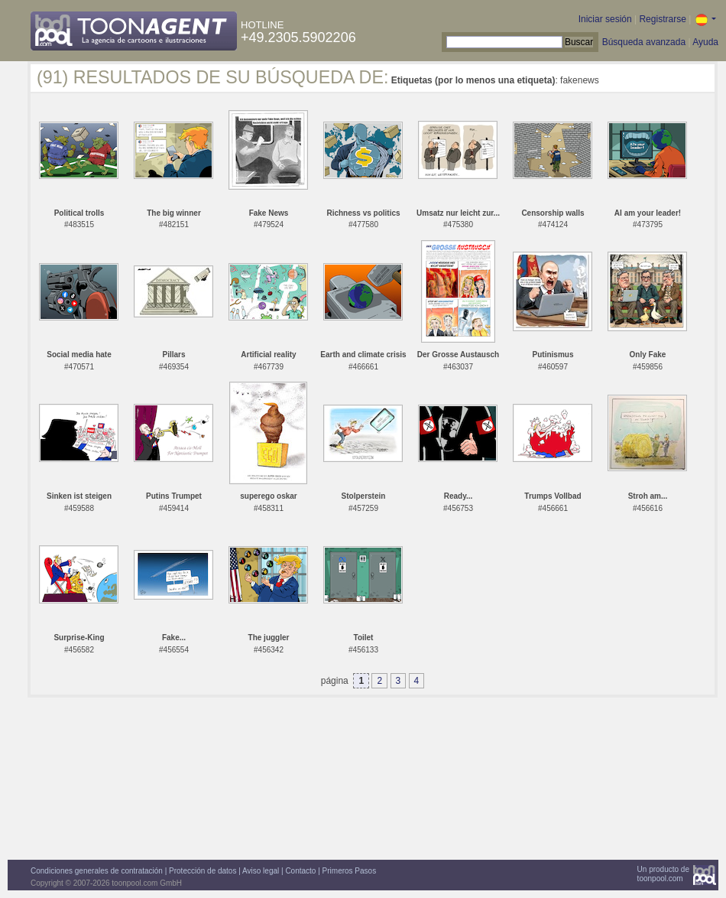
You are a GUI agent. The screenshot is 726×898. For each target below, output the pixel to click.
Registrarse (662, 19)
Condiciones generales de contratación (97, 871)
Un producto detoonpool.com (663, 874)
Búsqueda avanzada (643, 42)
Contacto (300, 871)
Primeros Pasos (349, 871)
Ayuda (705, 42)
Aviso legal (260, 871)
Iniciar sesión (605, 19)
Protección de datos (202, 871)
